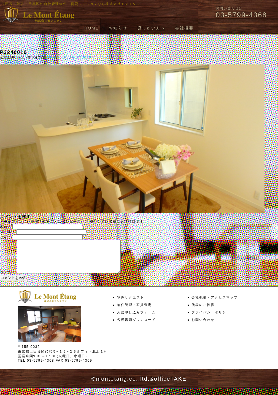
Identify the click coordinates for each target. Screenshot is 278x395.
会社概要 (184, 28)
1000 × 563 (58, 57)
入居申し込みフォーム (136, 319)
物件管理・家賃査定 (134, 311)
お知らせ (118, 28)
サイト (6, 237)
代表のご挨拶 (203, 311)
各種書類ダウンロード (136, 326)
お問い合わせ (203, 326)
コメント (7, 279)
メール (7, 232)
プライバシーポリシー (210, 319)
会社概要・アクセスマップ (214, 304)
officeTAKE (170, 385)
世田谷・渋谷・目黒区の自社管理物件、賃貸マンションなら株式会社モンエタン (70, 4)
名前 (5, 227)
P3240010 (81, 57)
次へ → (21, 62)
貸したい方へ (151, 28)
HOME (91, 28)
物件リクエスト (130, 304)
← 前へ (6, 62)
